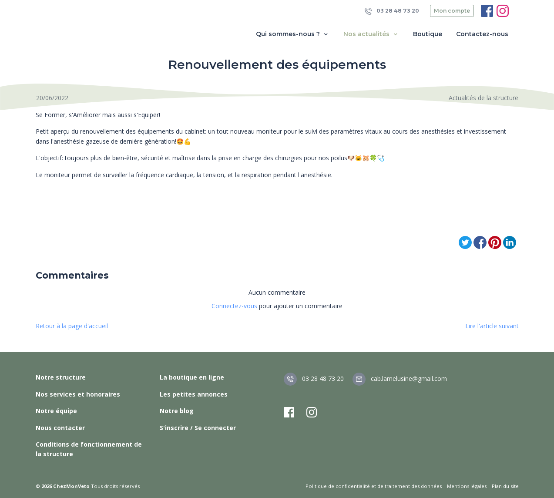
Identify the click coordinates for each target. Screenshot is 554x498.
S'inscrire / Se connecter (198, 428)
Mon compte (452, 10)
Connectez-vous (234, 306)
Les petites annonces (194, 394)
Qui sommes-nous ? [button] (292, 34)
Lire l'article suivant (492, 326)
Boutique (427, 34)
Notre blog (177, 411)
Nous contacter (60, 428)
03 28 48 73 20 (392, 11)
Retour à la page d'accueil (72, 326)
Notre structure (61, 377)
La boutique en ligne (192, 377)
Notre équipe (56, 411)
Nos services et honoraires (78, 394)
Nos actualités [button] (371, 34)
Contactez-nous (482, 34)
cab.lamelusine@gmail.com (400, 378)
